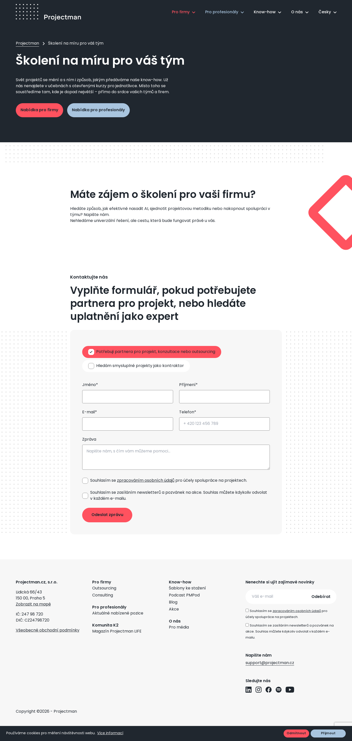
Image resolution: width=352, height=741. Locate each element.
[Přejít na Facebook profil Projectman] (269, 690)
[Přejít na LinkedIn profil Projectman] (249, 690)
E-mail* (89, 412)
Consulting (102, 595)
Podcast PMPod (184, 595)
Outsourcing (104, 588)
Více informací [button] (110, 733)
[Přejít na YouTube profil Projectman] (290, 690)
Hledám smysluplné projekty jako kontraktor (140, 366)
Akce (174, 609)
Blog (173, 602)
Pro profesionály (221, 12)
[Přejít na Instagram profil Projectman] (259, 690)
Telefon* (187, 412)
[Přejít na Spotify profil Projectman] (279, 690)
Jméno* (90, 385)
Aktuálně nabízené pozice (117, 613)
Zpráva (89, 440)
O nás (297, 12)
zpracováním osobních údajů (145, 480)
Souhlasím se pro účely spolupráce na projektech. (168, 481)
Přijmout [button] (328, 733)
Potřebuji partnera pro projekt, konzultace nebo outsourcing (155, 352)
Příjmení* (188, 385)
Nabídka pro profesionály (98, 110)
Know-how (265, 12)
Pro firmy (181, 12)
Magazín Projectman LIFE (117, 631)
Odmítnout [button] (296, 733)
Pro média (179, 627)
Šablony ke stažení (187, 588)
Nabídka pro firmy (39, 110)
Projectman (27, 44)
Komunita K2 (105, 625)
